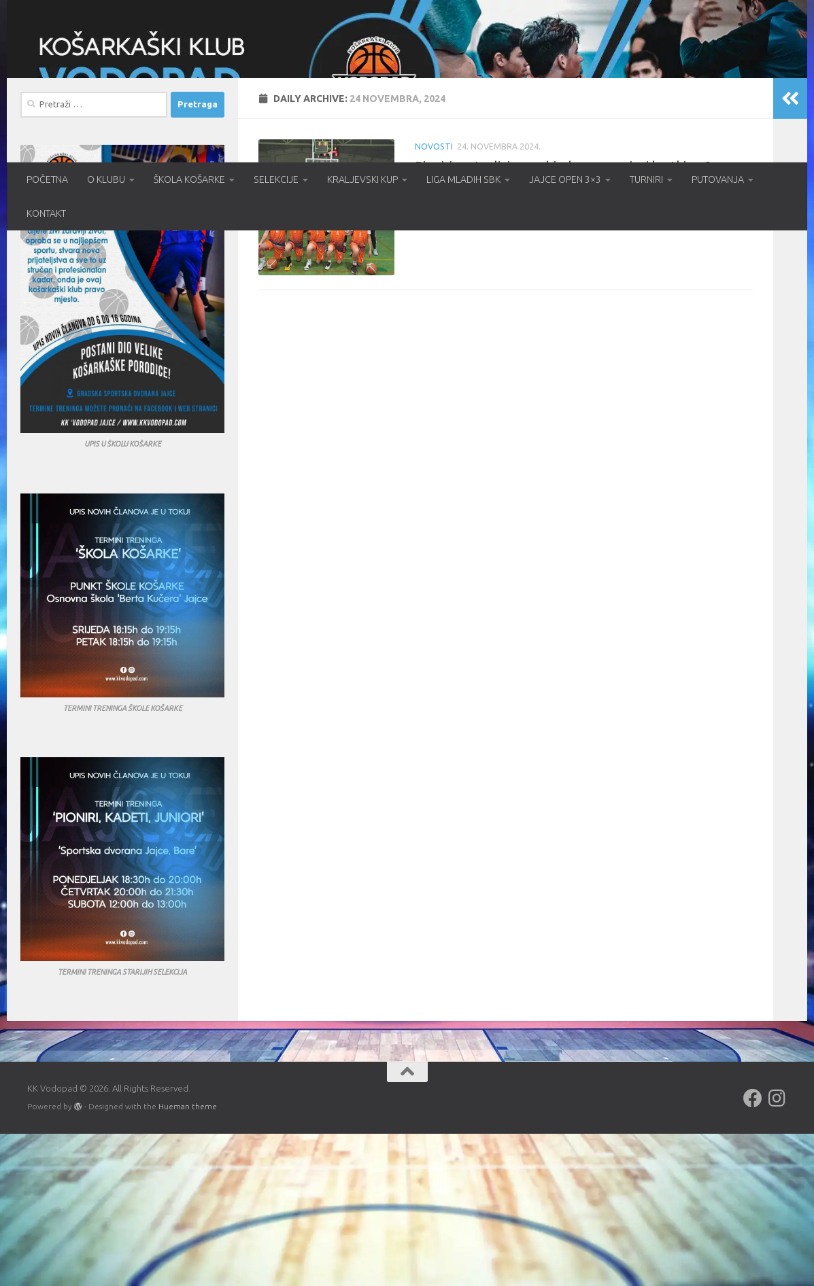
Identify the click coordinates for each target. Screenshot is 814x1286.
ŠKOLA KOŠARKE (189, 179)
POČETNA (47, 179)
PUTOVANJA (718, 179)
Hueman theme (187, 1258)
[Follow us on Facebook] (752, 1250)
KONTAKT (46, 213)
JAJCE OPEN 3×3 (565, 179)
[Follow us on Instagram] (777, 1250)
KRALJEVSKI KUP (362, 179)
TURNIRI (646, 179)
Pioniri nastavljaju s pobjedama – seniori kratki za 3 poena (584, 318)
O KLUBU (106, 179)
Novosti (434, 298)
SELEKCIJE (276, 179)
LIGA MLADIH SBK (463, 179)
